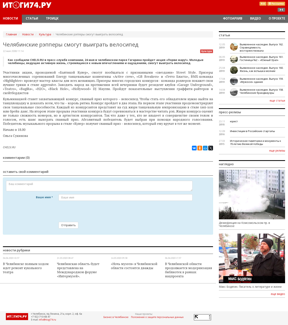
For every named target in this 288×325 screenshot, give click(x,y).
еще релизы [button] (277, 150)
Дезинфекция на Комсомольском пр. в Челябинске (244, 224)
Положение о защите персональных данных (157, 317)
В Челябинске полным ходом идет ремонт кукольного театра (26, 268)
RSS (263, 3)
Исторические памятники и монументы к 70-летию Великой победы (255, 142)
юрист (234, 121)
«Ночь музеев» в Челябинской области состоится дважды (134, 266)
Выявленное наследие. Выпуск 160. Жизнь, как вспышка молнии (261, 69)
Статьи (32, 18)
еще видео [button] (278, 294)
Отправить (68, 225)
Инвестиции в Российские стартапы (252, 131)
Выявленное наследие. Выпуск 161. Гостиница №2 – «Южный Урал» (261, 58)
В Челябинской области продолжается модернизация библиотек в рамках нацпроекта (188, 270)
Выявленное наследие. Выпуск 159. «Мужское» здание (261, 80)
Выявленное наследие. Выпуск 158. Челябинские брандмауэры (261, 91)
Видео (255, 18)
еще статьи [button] (277, 100)
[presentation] (88, 211)
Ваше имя (44, 197)
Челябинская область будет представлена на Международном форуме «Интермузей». (78, 270)
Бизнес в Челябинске (115, 317)
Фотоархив (232, 18)
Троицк (52, 18)
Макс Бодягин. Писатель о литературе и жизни (250, 286)
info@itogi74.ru (47, 319)
